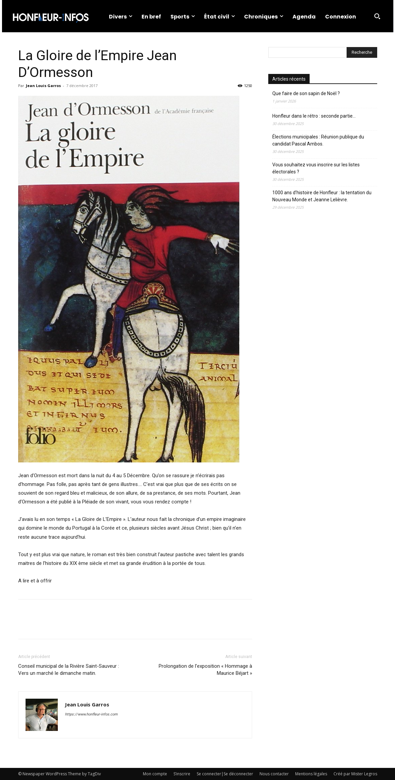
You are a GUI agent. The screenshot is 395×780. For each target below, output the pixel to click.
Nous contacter (274, 774)
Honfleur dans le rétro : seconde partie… (314, 116)
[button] (377, 16)
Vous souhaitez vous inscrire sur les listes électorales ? (316, 168)
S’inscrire (181, 774)
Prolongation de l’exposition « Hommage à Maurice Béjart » (205, 669)
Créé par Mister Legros (355, 774)
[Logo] (50, 16)
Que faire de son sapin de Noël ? (306, 93)
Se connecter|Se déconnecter (225, 774)
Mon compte (155, 774)
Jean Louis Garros (43, 85)
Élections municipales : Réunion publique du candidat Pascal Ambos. (318, 140)
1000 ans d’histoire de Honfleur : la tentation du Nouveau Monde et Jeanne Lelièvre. (321, 196)
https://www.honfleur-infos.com (91, 714)
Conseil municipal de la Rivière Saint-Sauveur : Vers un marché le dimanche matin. (68, 669)
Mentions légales (311, 774)
